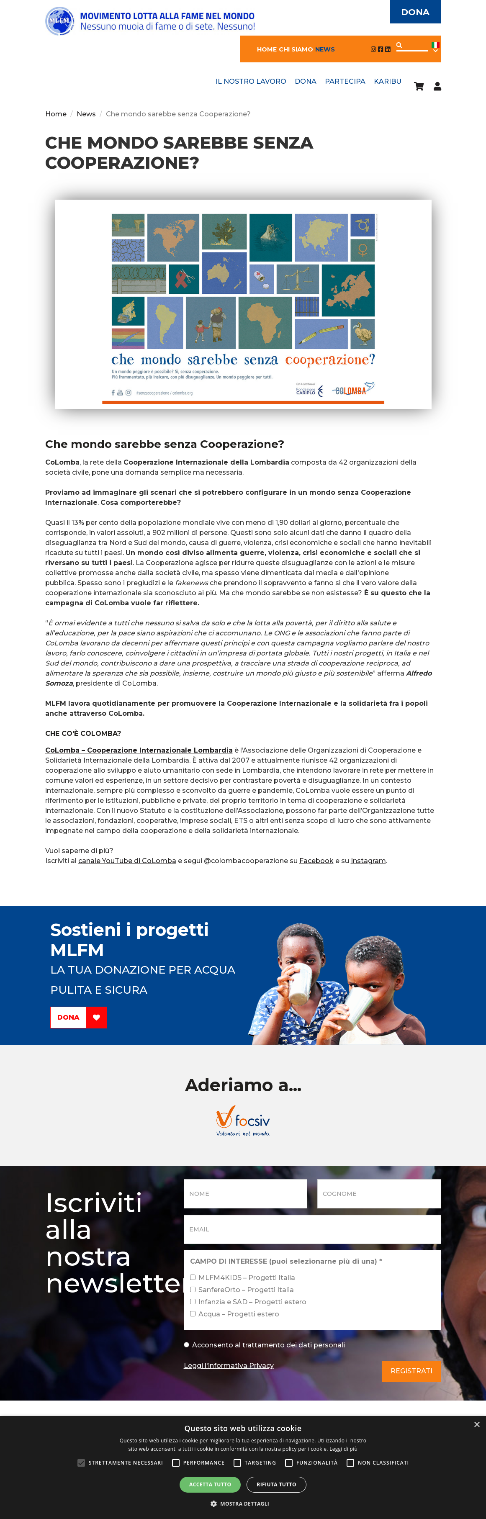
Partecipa (345, 81)
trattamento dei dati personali (293, 1345)
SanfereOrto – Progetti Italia (242, 1290)
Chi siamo (296, 49)
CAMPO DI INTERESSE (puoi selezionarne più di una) (286, 1261)
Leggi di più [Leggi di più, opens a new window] (343, 1448)
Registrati (411, 1371)
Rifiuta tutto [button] (276, 1484)
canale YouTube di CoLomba (127, 861)
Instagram (368, 861)
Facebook (316, 861)
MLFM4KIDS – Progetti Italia (242, 1278)
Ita (436, 48)
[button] (243, 1504)
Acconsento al (264, 1345)
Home (267, 49)
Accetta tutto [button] (210, 1484)
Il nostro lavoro (251, 81)
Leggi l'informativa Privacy (229, 1366)
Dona (415, 12)
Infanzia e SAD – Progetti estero (248, 1302)
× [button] (476, 1425)
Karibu (387, 81)
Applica (399, 45)
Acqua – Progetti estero (234, 1314)
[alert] (243, 1467)
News (325, 49)
